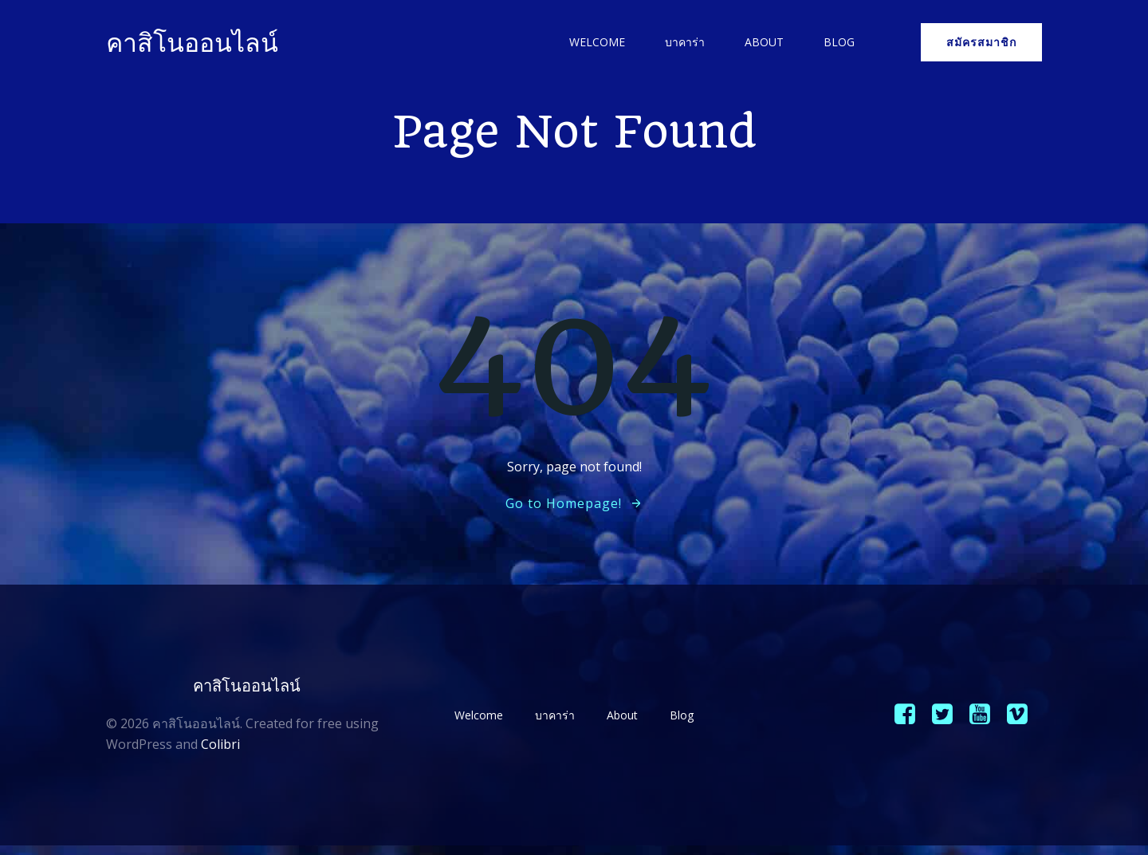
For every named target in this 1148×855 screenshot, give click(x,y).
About (761, 43)
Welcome (595, 43)
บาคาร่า (682, 43)
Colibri (221, 748)
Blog (836, 43)
